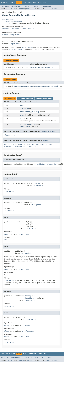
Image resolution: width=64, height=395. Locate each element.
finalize (21, 144)
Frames (26, 6)
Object (46, 140)
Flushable (16, 29)
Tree (24, 2)
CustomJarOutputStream (11, 35)
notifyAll (8, 146)
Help (44, 2)
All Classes (46, 6)
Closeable (6, 29)
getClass (31, 144)
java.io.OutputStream (13, 21)
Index (40, 2)
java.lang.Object (8, 19)
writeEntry (24, 124)
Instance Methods (25, 98)
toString (18, 146)
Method (29, 8)
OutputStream (14, 44)
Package (12, 2)
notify (48, 144)
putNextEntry (25, 112)
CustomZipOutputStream (23, 86)
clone (6, 144)
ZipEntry (35, 112)
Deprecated (32, 2)
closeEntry (24, 108)
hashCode (40, 144)
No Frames (34, 6)
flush (6, 135)
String (33, 124)
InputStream (25, 126)
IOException (38, 185)
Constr (22, 8)
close (22, 105)
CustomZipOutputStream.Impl (42, 67)
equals (13, 144)
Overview (4, 2)
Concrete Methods (44, 98)
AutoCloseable (28, 29)
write (22, 115)
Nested (10, 8)
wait (25, 146)
